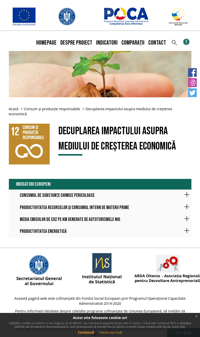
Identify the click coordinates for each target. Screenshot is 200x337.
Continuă (86, 332)
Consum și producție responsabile (52, 108)
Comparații (132, 42)
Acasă (14, 108)
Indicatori (107, 42)
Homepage (46, 42)
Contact (157, 42)
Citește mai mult (110, 332)
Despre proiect (76, 42)
